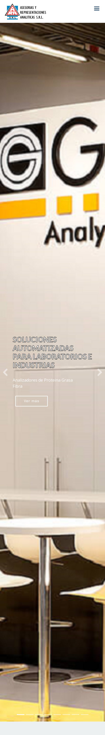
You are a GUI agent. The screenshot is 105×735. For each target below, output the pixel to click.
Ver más (31, 389)
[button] (5, 361)
